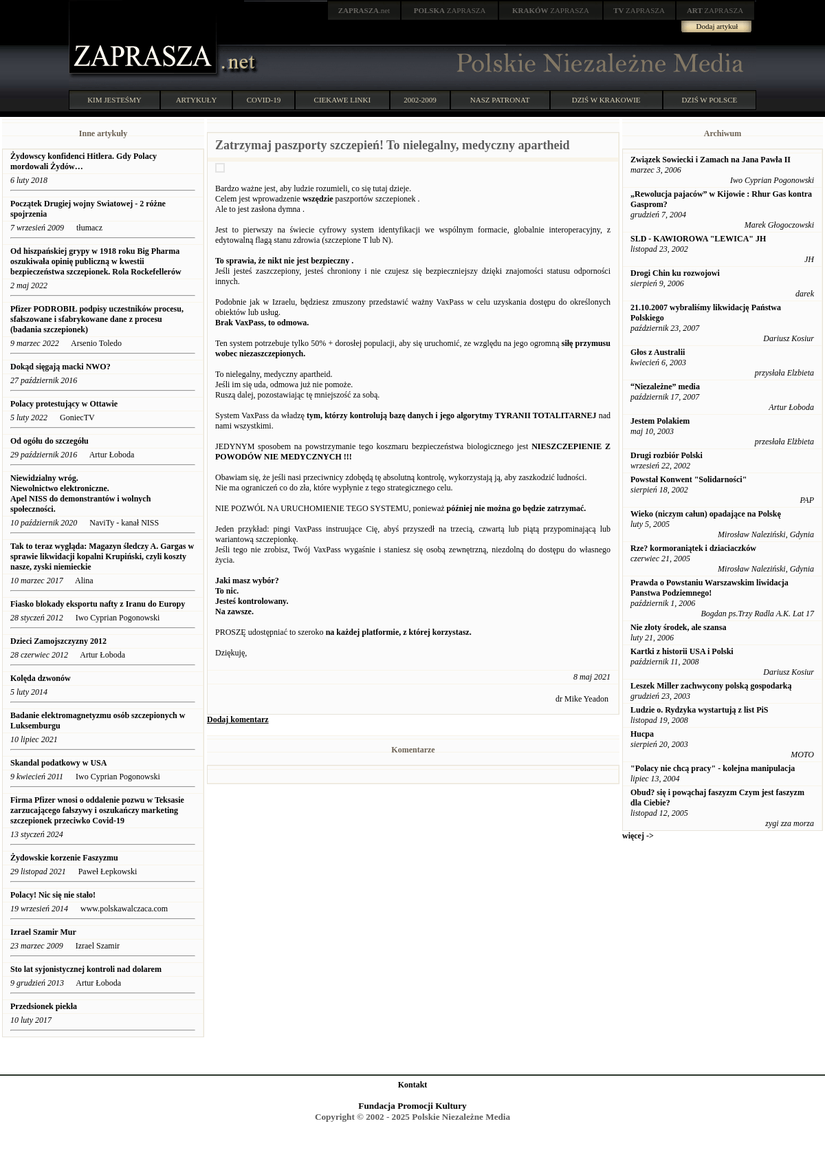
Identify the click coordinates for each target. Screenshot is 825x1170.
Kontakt (413, 1085)
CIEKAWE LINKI (342, 100)
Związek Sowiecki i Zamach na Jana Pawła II (710, 159)
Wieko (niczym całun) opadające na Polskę (705, 514)
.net (364, 10)
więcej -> (638, 836)
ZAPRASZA (450, 10)
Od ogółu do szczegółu (49, 441)
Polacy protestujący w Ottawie (64, 404)
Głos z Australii (657, 352)
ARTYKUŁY (196, 100)
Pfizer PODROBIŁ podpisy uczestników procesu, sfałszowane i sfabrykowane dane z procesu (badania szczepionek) (97, 319)
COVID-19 (264, 100)
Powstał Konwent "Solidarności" (688, 479)
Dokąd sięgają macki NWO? (60, 366)
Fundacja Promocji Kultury (412, 1106)
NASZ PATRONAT (500, 100)
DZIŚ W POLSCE (709, 100)
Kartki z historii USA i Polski (682, 651)
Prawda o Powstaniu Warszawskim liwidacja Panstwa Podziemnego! (709, 588)
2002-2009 (420, 100)
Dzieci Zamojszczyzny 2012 (58, 641)
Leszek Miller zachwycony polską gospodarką (710, 686)
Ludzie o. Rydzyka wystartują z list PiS (699, 710)
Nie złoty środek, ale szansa (678, 627)
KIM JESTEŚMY (114, 100)
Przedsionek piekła (43, 1006)
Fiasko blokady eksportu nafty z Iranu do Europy (97, 604)
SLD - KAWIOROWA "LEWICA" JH (698, 238)
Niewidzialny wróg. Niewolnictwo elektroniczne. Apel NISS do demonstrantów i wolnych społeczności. (80, 493)
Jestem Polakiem (660, 421)
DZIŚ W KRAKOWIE (606, 100)
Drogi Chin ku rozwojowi (675, 273)
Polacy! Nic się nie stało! (53, 895)
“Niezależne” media (665, 386)
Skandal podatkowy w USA (58, 763)
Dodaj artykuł (717, 26)
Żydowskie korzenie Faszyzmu (64, 858)
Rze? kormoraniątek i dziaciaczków (693, 548)
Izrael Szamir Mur (43, 932)
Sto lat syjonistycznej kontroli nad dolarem (86, 969)
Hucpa (642, 734)
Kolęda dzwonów (40, 678)
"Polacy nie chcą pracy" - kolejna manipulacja (712, 768)
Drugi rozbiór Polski (666, 455)
